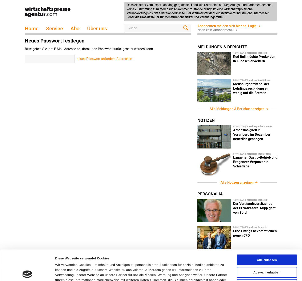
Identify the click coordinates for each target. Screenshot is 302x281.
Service (54, 29)
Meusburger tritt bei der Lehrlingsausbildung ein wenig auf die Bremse (251, 88)
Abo (75, 29)
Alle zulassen (267, 229)
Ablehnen (267, 254)
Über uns (97, 29)
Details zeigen (223, 272)
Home (32, 29)
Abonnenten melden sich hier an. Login (227, 26)
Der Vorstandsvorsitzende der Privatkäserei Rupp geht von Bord (254, 208)
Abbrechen (124, 59)
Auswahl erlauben (266, 242)
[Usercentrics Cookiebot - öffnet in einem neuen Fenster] (27, 273)
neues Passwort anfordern (96, 59)
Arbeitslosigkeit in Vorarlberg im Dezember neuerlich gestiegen (251, 134)
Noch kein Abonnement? (215, 30)
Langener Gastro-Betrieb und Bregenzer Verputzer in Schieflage (255, 161)
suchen (186, 28)
